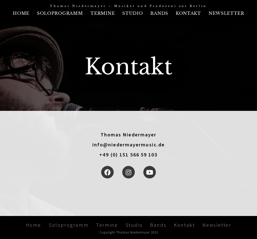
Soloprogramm (60, 13)
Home (21, 13)
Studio (132, 13)
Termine (102, 13)
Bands (159, 13)
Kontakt (188, 13)
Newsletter (226, 13)
